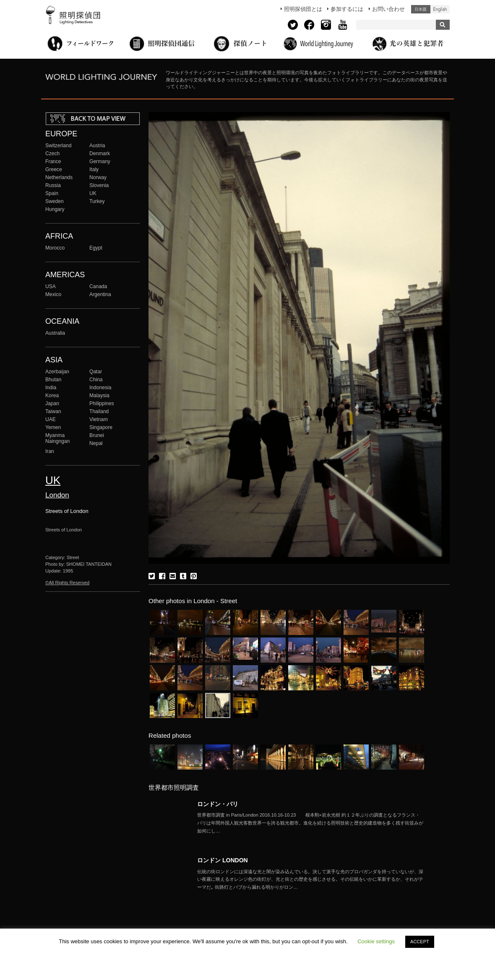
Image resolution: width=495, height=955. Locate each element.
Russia (53, 185)
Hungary (55, 209)
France (53, 161)
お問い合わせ (388, 9)
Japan (52, 403)
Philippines (101, 403)
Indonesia (100, 387)
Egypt (95, 248)
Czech (52, 153)
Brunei (96, 435)
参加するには (347, 9)
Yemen (53, 427)
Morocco (55, 248)
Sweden (54, 201)
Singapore (100, 427)
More (310, 823)
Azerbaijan (57, 372)
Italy (94, 169)
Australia (55, 333)
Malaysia (99, 395)
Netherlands (59, 177)
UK (92, 193)
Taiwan (53, 411)
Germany (99, 161)
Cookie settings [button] (376, 941)
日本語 (420, 9)
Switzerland (58, 145)
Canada (98, 286)
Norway (98, 177)
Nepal (96, 443)
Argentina (100, 294)
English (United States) (440, 9)
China (96, 380)
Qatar (95, 372)
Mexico (53, 294)
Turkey (96, 201)
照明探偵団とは (303, 9)
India (50, 387)
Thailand (99, 411)
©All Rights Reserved (67, 582)
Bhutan (53, 380)
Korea (52, 395)
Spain (51, 193)
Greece (53, 169)
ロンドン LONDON (222, 860)
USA (50, 286)
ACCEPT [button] (419, 941)
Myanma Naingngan (57, 438)
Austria (97, 145)
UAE (50, 419)
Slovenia (99, 185)
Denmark (99, 153)
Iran (49, 451)
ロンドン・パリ (217, 804)
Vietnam (98, 419)
